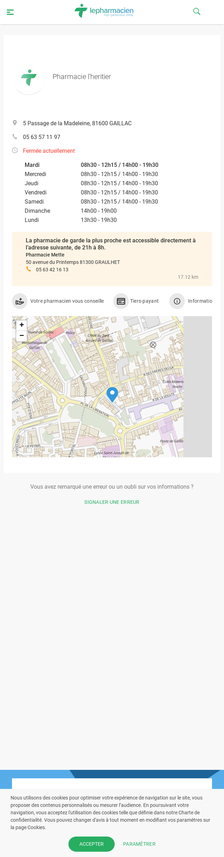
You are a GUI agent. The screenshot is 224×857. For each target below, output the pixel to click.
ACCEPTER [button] (91, 844)
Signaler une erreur (112, 502)
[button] (112, 395)
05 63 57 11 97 (41, 137)
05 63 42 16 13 (52, 269)
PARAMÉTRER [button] (139, 844)
